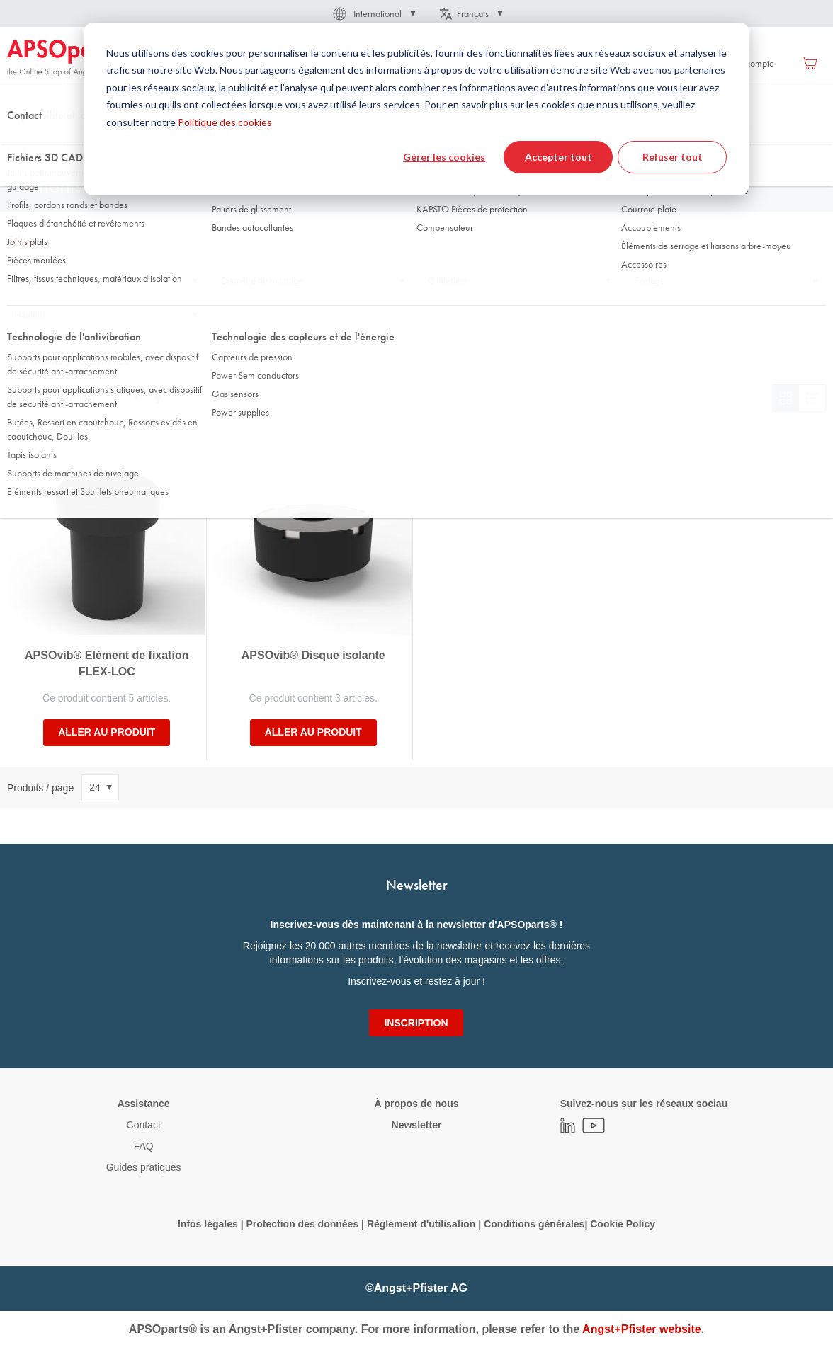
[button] (373, 13)
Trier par (25, 398)
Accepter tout (558, 157)
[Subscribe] (416, 1022)
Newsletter (417, 1125)
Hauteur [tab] (30, 315)
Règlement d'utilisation (421, 1224)
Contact (144, 1125)
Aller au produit (106, 732)
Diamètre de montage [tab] (262, 281)
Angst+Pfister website (641, 1329)
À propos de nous (416, 1103)
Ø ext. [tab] (26, 281)
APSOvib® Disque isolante (313, 655)
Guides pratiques (143, 1167)
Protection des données (302, 1224)
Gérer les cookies (444, 157)
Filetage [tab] (650, 281)
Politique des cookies (225, 122)
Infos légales (208, 1224)
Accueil (21, 141)
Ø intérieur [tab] (448, 281)
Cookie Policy (622, 1224)
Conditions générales (534, 1224)
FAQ (144, 1146)
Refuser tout (672, 157)
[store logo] (67, 58)
